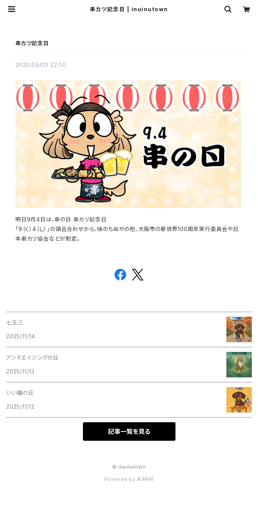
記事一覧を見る (129, 431)
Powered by (129, 479)
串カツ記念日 (32, 43)
